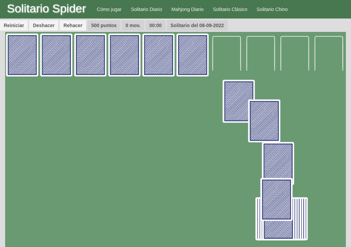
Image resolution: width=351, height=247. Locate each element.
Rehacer (72, 25)
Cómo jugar (109, 9)
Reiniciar (14, 25)
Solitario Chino (272, 9)
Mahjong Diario (187, 9)
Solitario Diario (146, 9)
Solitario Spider (46, 8)
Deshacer (44, 25)
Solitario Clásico (230, 9)
